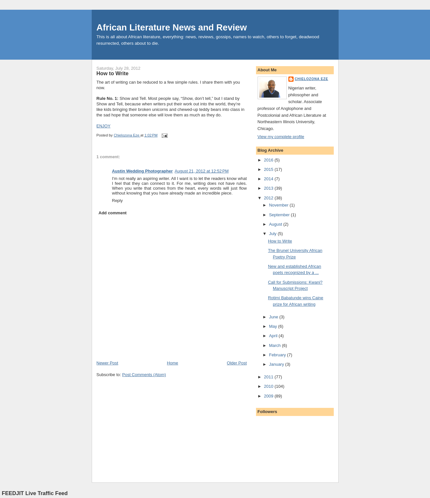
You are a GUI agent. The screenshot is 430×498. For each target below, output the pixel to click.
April (274, 335)
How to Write (280, 241)
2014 (269, 178)
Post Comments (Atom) (144, 374)
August (276, 224)
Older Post (237, 363)
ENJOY (103, 126)
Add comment (113, 212)
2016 (269, 160)
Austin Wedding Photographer (142, 171)
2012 (269, 198)
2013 (269, 188)
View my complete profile (281, 136)
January (277, 364)
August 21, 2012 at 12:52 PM (202, 171)
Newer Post (107, 363)
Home (172, 363)
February (278, 354)
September (280, 214)
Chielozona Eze (311, 79)
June (274, 316)
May (273, 326)
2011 (269, 376)
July (273, 233)
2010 (269, 386)
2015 (269, 169)
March (275, 345)
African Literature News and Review (172, 27)
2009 (269, 396)
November (279, 205)
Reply (117, 200)
